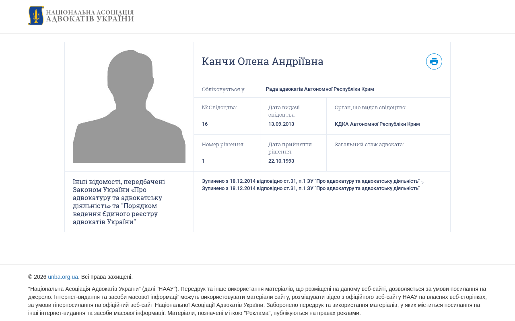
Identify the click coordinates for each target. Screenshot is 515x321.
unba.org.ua (63, 277)
